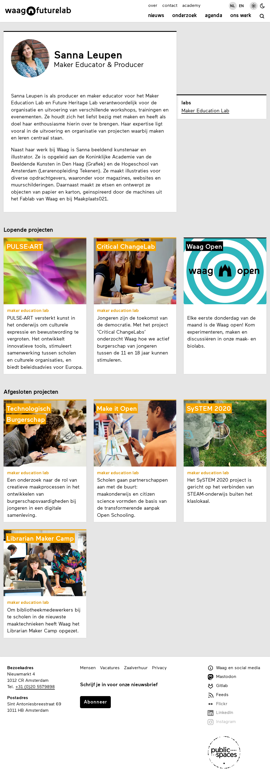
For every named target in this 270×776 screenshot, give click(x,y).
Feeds (218, 695)
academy (191, 5)
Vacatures (110, 667)
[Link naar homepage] (38, 11)
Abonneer (95, 701)
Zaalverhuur (136, 667)
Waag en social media (234, 668)
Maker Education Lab (205, 110)
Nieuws (156, 15)
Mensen (88, 667)
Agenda (213, 15)
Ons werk (240, 15)
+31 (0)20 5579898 (35, 686)
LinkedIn (220, 713)
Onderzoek (184, 15)
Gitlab (218, 686)
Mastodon (222, 677)
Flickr (217, 704)
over (152, 5)
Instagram (222, 722)
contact (169, 5)
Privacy (159, 667)
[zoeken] (262, 16)
